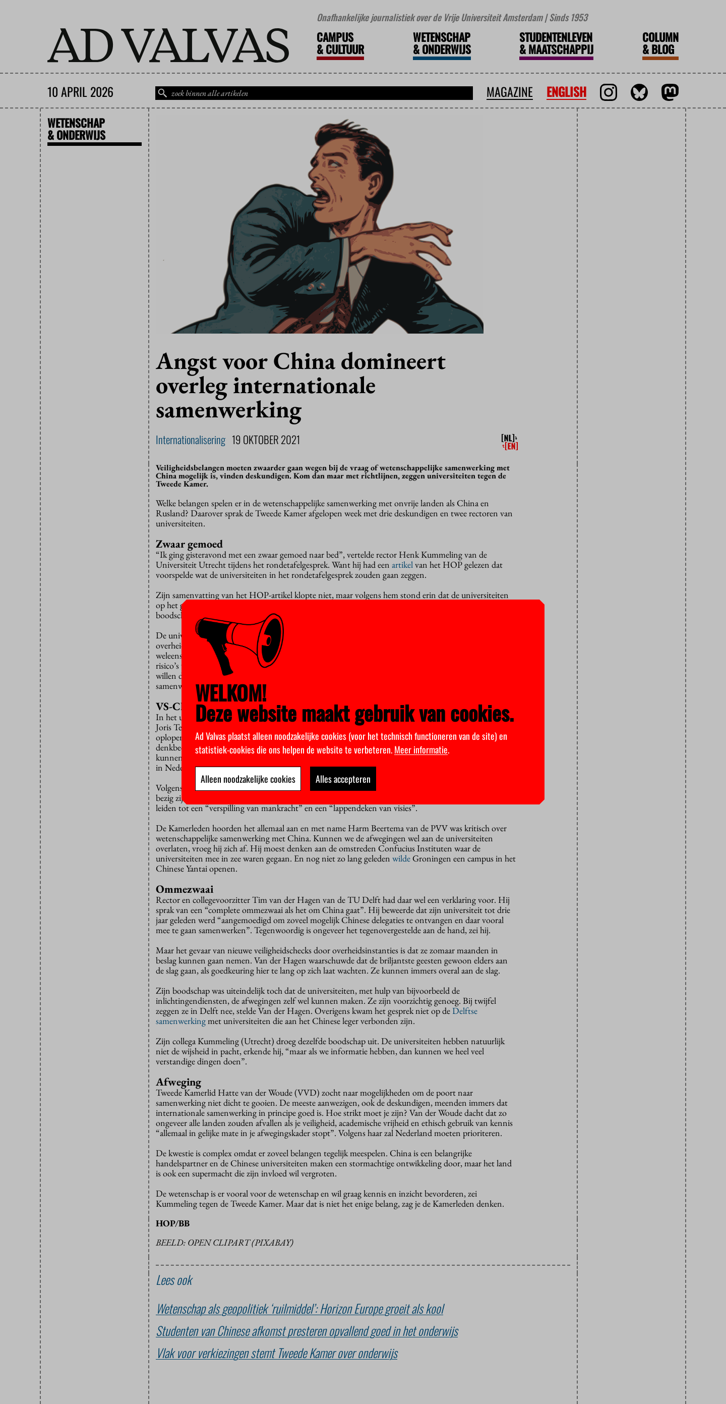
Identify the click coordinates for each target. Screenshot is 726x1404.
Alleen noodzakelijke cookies (248, 778)
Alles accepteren (343, 778)
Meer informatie (421, 749)
